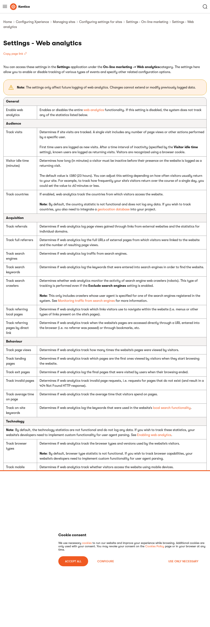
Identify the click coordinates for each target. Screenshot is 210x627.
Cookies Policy (154, 546)
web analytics (94, 110)
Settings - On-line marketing (147, 22)
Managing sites (64, 22)
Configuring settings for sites (100, 22)
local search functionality (172, 408)
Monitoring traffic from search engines (86, 301)
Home (7, 22)
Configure (105, 561)
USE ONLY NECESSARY (183, 561)
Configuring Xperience (32, 22)
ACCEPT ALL (73, 561)
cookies (87, 543)
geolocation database (114, 209)
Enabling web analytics (154, 435)
